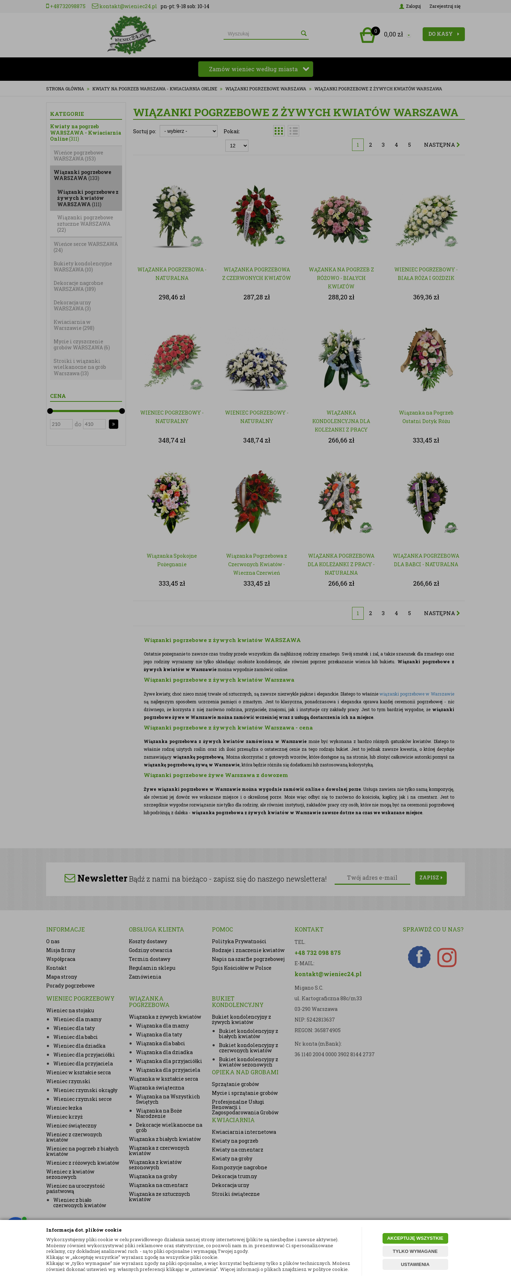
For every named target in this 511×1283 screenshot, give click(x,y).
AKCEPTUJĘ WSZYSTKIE (415, 1238)
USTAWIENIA (415, 1264)
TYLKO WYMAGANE (415, 1251)
